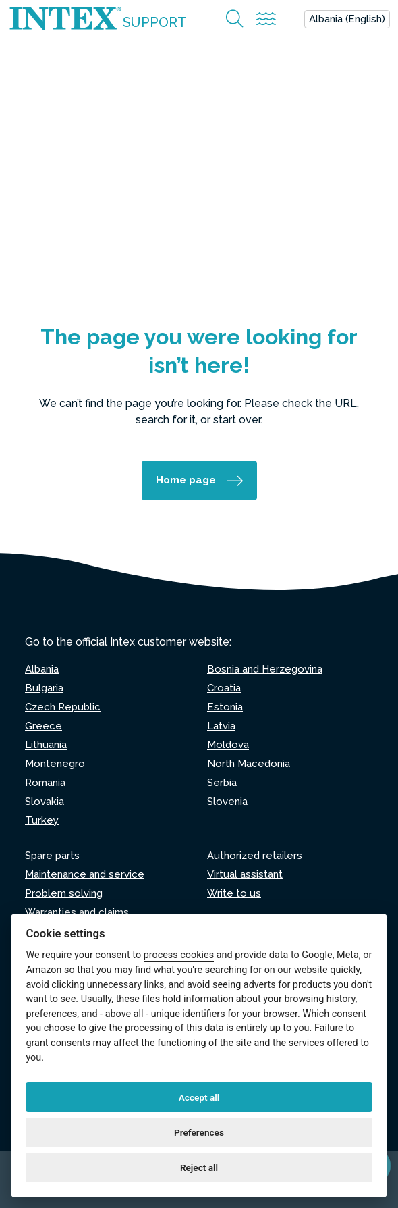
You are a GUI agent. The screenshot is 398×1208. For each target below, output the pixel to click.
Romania (45, 783)
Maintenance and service (84, 874)
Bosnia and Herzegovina (264, 669)
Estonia (225, 707)
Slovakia (44, 801)
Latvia (221, 726)
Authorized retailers (254, 855)
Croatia (224, 688)
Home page (186, 480)
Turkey (42, 820)
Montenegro (55, 764)
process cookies (179, 955)
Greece (43, 726)
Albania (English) (347, 19)
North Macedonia (248, 764)
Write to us (234, 893)
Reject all (199, 1167)
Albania (42, 669)
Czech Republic (63, 707)
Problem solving (64, 893)
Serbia (222, 783)
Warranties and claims (77, 912)
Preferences (199, 1132)
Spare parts (52, 855)
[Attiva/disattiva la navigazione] (266, 19)
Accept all (199, 1097)
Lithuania (46, 745)
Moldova (228, 745)
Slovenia (227, 801)
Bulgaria (44, 688)
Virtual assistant (245, 874)
